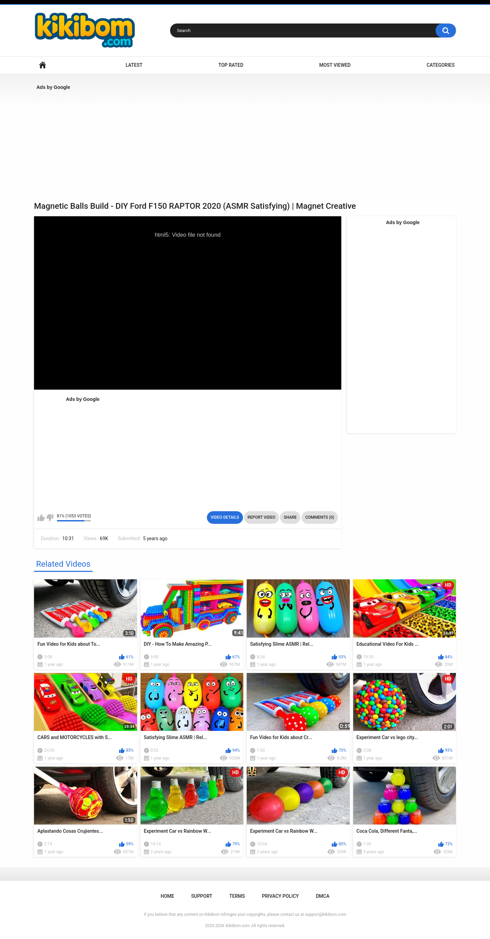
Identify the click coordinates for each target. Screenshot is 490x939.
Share (290, 517)
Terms (237, 896)
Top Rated (230, 65)
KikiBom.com (238, 925)
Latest (134, 65)
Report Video (261, 517)
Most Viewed (334, 65)
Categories (441, 65)
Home (42, 65)
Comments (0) (319, 517)
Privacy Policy (280, 896)
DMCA (322, 896)
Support (201, 896)
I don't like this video (49, 517)
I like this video (41, 517)
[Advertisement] (238, 143)
